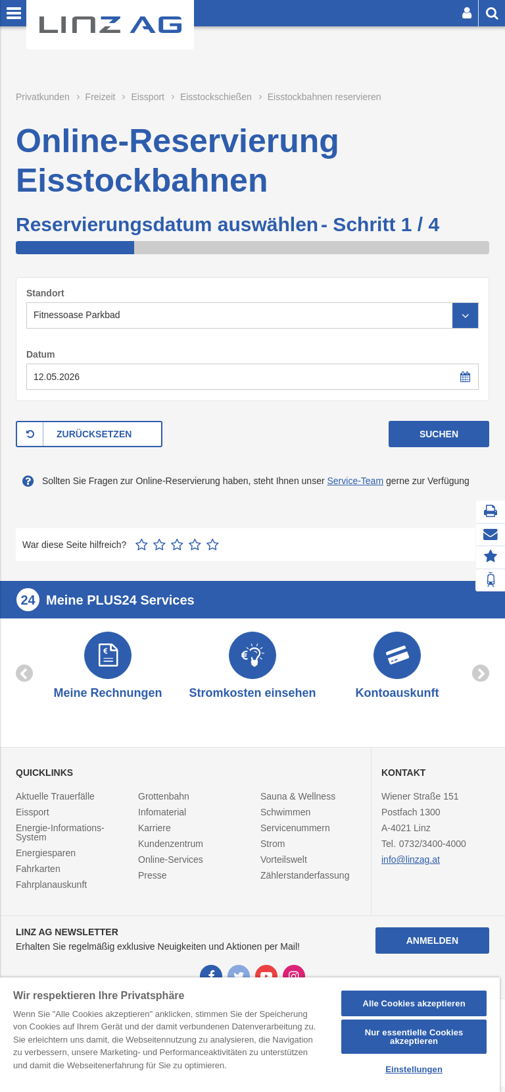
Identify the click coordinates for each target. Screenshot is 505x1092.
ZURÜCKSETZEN (94, 434)
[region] (250, 1034)
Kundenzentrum (170, 849)
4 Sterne (195, 544)
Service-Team (355, 481)
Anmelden (432, 946)
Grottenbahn (163, 801)
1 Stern (142, 544)
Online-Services (170, 865)
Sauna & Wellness (297, 801)
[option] (108, 669)
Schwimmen (285, 817)
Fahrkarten (38, 874)
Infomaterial (162, 817)
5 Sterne (213, 544)
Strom (272, 849)
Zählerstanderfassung (304, 880)
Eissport (32, 817)
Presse (152, 880)
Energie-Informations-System (60, 838)
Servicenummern (295, 833)
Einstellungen (414, 1069)
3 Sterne (177, 544)
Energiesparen (46, 858)
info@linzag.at (410, 865)
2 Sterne (159, 544)
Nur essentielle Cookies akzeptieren (414, 1036)
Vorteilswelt (283, 865)
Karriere (154, 833)
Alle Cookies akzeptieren (413, 1003)
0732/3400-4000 (432, 849)
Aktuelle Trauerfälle (55, 801)
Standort (45, 293)
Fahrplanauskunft (51, 890)
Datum (40, 354)
